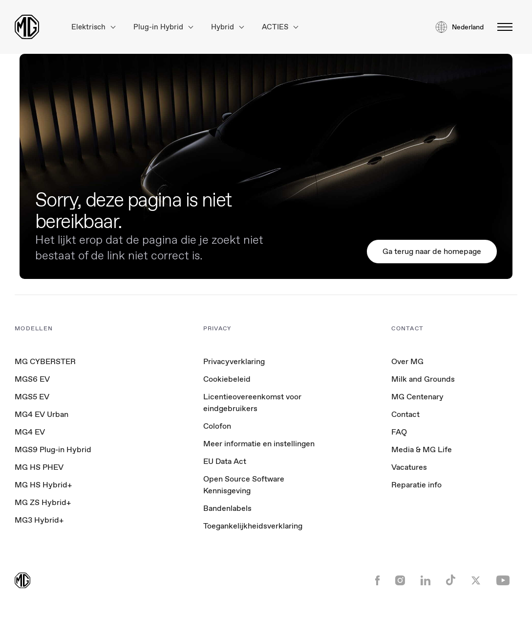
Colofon (217, 426)
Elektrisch (93, 27)
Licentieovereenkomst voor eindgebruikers (252, 402)
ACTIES (280, 27)
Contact (405, 414)
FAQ (399, 432)
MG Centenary (417, 396)
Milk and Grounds (423, 379)
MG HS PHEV (39, 467)
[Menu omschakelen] (501, 27)
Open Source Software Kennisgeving (243, 485)
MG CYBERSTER (45, 361)
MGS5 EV (32, 396)
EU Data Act (224, 461)
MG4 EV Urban (41, 414)
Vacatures (409, 467)
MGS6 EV (32, 379)
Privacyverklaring (234, 361)
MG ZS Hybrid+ (43, 502)
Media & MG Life (421, 449)
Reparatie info (416, 485)
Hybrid (227, 27)
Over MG (407, 361)
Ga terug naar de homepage (432, 251)
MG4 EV (30, 432)
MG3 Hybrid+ (39, 520)
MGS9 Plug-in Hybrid (53, 449)
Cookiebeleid (227, 379)
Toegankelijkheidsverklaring (252, 526)
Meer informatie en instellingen (259, 443)
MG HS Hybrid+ (43, 485)
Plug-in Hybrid (163, 27)
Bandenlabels (227, 508)
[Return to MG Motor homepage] (27, 27)
